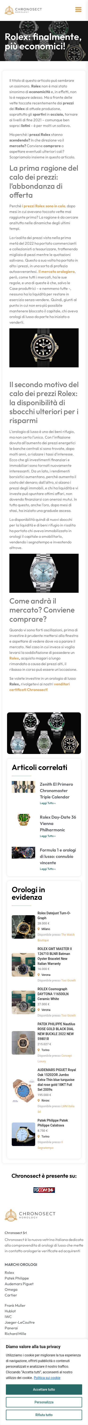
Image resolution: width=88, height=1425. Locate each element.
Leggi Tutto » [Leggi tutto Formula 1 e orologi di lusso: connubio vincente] (48, 869)
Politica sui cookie (47, 1378)
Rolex (14, 658)
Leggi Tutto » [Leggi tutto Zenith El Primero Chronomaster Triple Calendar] (48, 803)
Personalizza (44, 1402)
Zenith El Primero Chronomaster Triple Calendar (56, 790)
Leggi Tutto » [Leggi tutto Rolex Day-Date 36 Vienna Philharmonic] (48, 836)
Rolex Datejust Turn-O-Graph (54, 915)
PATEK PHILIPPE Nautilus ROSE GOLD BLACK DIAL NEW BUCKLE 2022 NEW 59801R (56, 1031)
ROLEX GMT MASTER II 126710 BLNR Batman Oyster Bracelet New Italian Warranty (55, 956)
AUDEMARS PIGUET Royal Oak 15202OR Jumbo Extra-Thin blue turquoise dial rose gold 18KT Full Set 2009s (57, 1079)
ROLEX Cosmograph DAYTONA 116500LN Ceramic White (53, 994)
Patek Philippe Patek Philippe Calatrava (53, 1123)
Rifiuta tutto (44, 1415)
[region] (44, 1382)
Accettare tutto (44, 1389)
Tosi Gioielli (68, 980)
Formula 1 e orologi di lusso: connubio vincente (58, 856)
